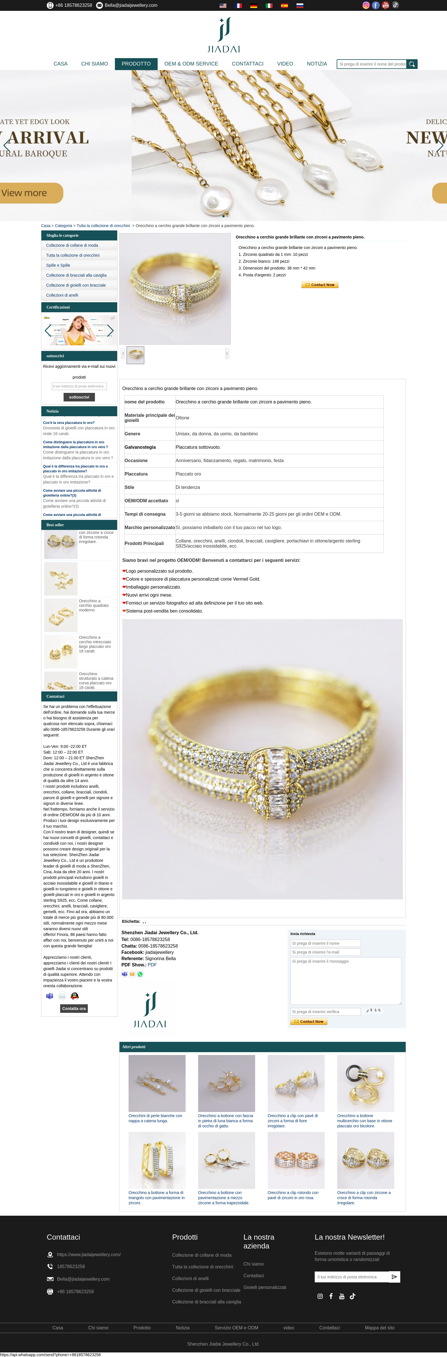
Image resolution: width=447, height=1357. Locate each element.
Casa (61, 64)
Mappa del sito (380, 1327)
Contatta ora (74, 1008)
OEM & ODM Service (191, 64)
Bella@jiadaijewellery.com (131, 5)
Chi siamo (94, 64)
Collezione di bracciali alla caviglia (76, 275)
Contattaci (247, 64)
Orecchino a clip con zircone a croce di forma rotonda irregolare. (96, 537)
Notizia (317, 64)
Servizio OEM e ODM (236, 1327)
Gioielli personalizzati (264, 1287)
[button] (223, 216)
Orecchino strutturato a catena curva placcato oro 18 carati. (96, 683)
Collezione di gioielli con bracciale (76, 285)
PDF (152, 964)
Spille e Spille (58, 265)
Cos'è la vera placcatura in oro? (69, 425)
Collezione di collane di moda (72, 245)
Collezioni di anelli (62, 295)
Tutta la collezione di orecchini (103, 225)
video (285, 64)
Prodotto (136, 64)
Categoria (63, 225)
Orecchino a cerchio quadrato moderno (94, 607)
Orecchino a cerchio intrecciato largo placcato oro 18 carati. (95, 646)
